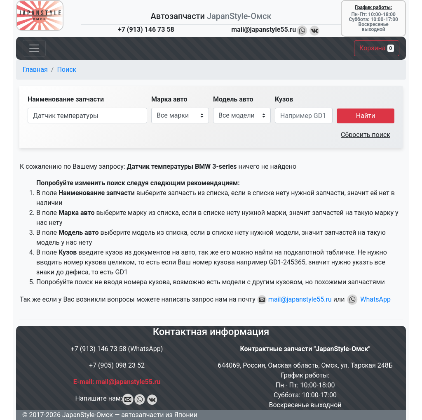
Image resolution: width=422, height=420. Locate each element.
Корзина (376, 48)
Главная (35, 69)
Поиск (66, 69)
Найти (365, 116)
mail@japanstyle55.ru (294, 299)
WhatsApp (368, 299)
